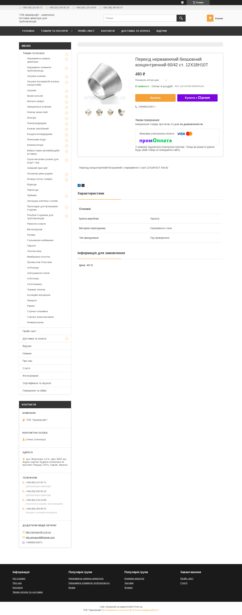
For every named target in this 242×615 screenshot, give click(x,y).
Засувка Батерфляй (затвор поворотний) (43, 83)
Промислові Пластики (39, 262)
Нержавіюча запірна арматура (38, 60)
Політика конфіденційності (145, 610)
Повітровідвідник (36, 123)
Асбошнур (33, 267)
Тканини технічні (36, 289)
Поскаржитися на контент (117, 610)
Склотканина (34, 284)
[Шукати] (181, 18)
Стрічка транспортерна (40, 317)
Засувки (31, 90)
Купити (155, 97)
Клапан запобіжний (38, 128)
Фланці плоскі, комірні (39, 179)
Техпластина (34, 251)
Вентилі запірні (35, 101)
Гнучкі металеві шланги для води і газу (42, 161)
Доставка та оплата (135, 31)
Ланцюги (32, 300)
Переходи (32, 190)
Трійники (32, 195)
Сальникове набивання (40, 240)
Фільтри (31, 117)
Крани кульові (35, 95)
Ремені (31, 306)
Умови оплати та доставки (28, 592)
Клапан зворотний (37, 112)
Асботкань (33, 278)
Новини (27, 353)
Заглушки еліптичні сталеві (42, 201)
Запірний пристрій (37, 168)
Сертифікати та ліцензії (37, 383)
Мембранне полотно (38, 256)
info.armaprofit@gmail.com (40, 537)
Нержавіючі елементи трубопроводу (39, 69)
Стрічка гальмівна (37, 311)
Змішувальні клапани (39, 106)
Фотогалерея (30, 375)
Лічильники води (36, 139)
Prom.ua (138, 607)
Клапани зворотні (134, 578)
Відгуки (161, 31)
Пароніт (31, 245)
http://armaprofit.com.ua (38, 532)
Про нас (27, 360)
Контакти (108, 31)
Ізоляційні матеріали (38, 295)
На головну (19, 578)
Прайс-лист (86, 31)
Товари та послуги (54, 31)
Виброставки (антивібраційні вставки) (43, 152)
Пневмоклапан (35, 322)
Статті (26, 368)
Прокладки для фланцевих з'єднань (42, 208)
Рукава (31, 234)
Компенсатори (35, 145)
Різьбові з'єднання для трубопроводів (40, 217)
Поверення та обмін (34, 390)
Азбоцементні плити (38, 273)
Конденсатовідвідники (39, 134)
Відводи (32, 184)
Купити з (197, 98)
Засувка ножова (36, 76)
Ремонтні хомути (36, 223)
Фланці (128, 587)
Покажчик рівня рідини (40, 173)
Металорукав (34, 229)
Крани (72, 587)
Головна (28, 31)
